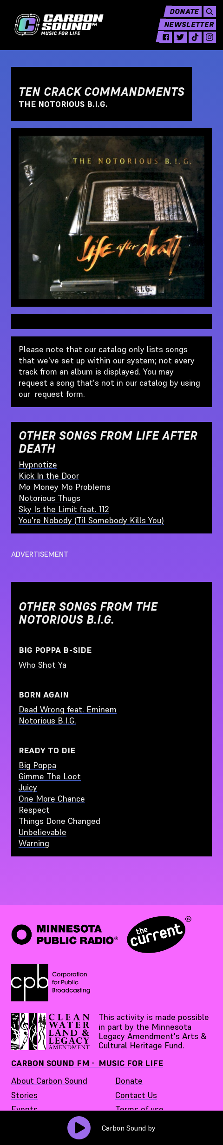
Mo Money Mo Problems (65, 486)
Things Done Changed (59, 821)
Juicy (28, 787)
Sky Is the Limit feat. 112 (64, 509)
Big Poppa (37, 765)
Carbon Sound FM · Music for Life (87, 1063)
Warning (34, 843)
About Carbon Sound (49, 1080)
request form (59, 393)
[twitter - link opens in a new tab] (173, 43)
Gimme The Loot (50, 776)
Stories (24, 1095)
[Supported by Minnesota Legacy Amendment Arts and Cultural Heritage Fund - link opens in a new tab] (51, 1031)
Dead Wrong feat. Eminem (68, 709)
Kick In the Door (49, 475)
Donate (178, 17)
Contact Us (136, 1095)
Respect (34, 809)
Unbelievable (42, 832)
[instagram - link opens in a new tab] (205, 43)
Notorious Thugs (49, 498)
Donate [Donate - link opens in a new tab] (129, 1080)
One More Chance (52, 798)
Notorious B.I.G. (47, 720)
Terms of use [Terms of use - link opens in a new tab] (139, 1109)
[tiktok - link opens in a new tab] (189, 43)
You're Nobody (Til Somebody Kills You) (91, 520)
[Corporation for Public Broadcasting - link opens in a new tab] (50, 982)
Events (24, 1109)
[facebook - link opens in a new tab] (157, 43)
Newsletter (184, 30)
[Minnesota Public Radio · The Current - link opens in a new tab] (101, 934)
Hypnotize (38, 464)
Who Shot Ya (42, 664)
